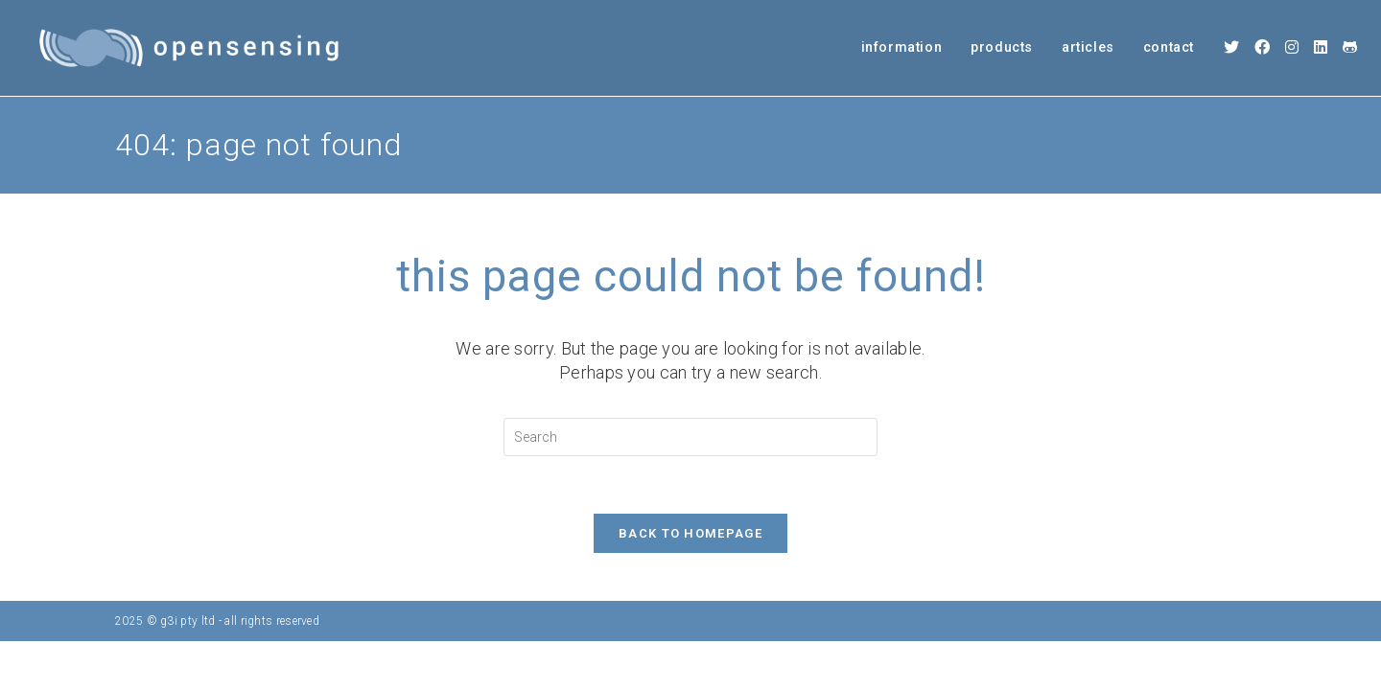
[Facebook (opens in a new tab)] (1262, 47)
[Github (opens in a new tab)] (1350, 47)
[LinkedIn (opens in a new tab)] (1320, 47)
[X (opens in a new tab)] (1231, 47)
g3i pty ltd (187, 621)
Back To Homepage (690, 533)
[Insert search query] (690, 437)
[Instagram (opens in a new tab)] (1291, 47)
